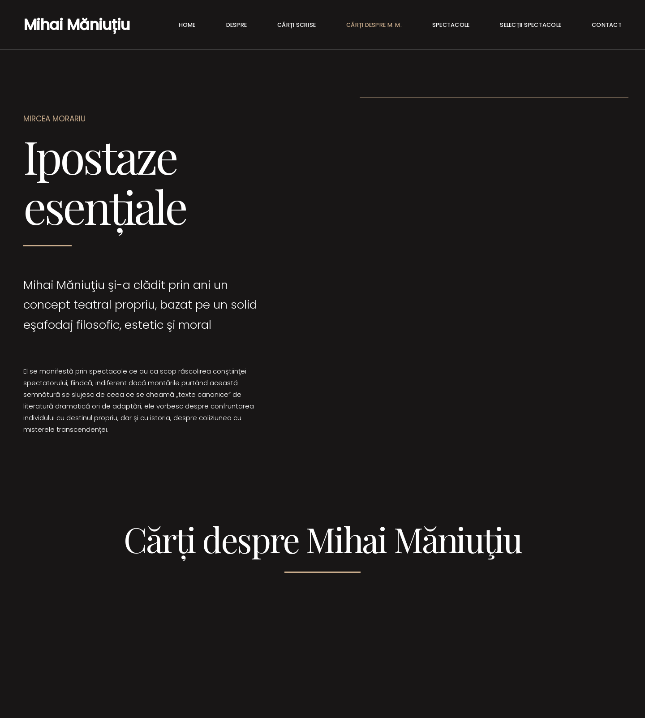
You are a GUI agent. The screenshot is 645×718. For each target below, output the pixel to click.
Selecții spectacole (530, 25)
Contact (607, 25)
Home (187, 25)
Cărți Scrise (296, 25)
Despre (236, 25)
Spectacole (451, 25)
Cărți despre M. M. (374, 25)
